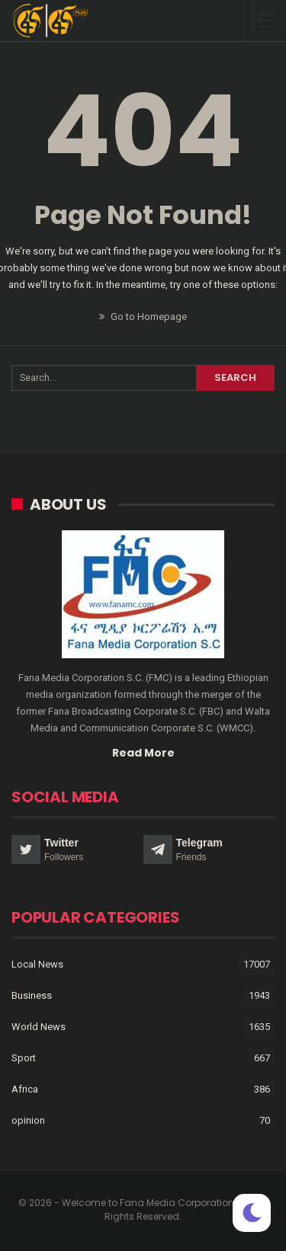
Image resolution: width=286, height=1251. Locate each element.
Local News (37, 964)
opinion (28, 1120)
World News (38, 1026)
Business (31, 995)
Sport (23, 1058)
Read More (143, 752)
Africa (24, 1089)
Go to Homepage (143, 316)
